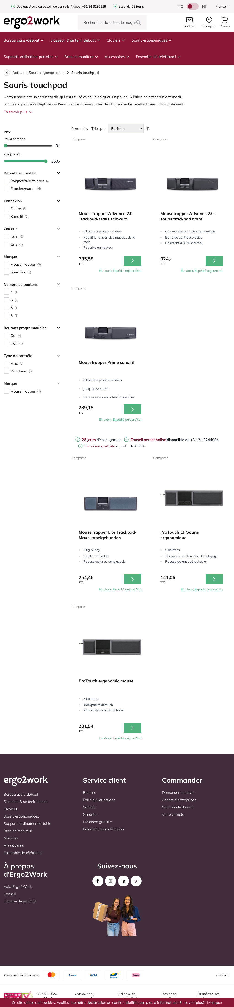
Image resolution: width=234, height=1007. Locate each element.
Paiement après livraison (103, 829)
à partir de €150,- (115, 446)
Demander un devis (178, 792)
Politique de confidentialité (128, 996)
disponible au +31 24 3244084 (174, 439)
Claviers (116, 40)
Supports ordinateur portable (31, 56)
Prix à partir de (14, 139)
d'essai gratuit (101, 439)
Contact (89, 807)
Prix (7, 132)
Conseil (10, 894)
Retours (89, 792)
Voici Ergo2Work (18, 886)
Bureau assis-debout (24, 40)
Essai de (131, 6)
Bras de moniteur (81, 56)
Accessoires (117, 56)
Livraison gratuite (97, 821)
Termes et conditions (168, 996)
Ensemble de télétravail (158, 56)
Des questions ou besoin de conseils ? (44, 6)
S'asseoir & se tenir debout (75, 40)
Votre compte (173, 814)
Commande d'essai (177, 807)
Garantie (90, 814)
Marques (11, 838)
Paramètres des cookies (208, 996)
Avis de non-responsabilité (85, 996)
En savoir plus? (192, 1002)
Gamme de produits (20, 901)
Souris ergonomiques (152, 40)
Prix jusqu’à (12, 154)
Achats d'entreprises (179, 799)
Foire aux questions (99, 799)
